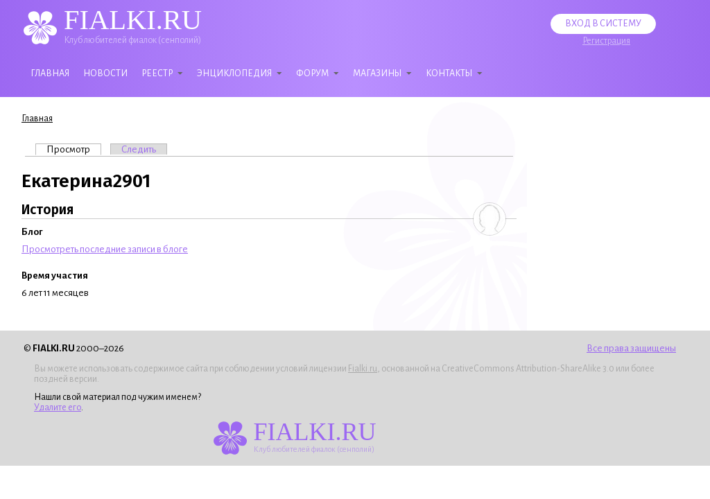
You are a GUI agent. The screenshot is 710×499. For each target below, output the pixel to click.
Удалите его (57, 407)
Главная (50, 73)
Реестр (157, 73)
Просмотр (73, 149)
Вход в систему (603, 23)
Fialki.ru (362, 369)
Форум (312, 73)
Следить (138, 149)
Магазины (377, 73)
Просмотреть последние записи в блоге (104, 249)
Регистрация (606, 41)
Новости (105, 73)
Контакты (449, 73)
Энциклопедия (234, 73)
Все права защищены (631, 348)
